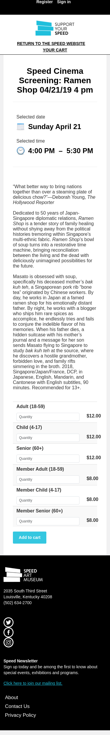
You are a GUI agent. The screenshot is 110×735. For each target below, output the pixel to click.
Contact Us (17, 706)
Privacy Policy (20, 715)
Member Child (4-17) (38, 489)
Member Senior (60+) (39, 510)
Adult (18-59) (30, 406)
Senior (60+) (29, 448)
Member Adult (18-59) (40, 469)
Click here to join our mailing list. (33, 683)
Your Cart (55, 50)
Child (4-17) (29, 427)
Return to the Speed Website (51, 43)
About (11, 697)
